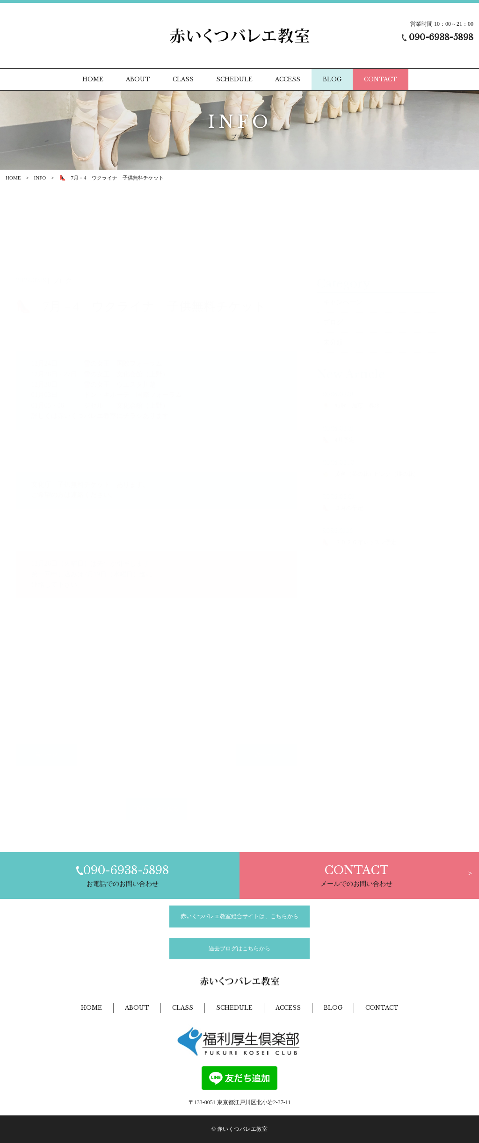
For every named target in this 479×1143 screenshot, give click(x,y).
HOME (13, 177)
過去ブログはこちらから (239, 948)
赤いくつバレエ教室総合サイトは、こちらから (239, 916)
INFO (40, 177)
